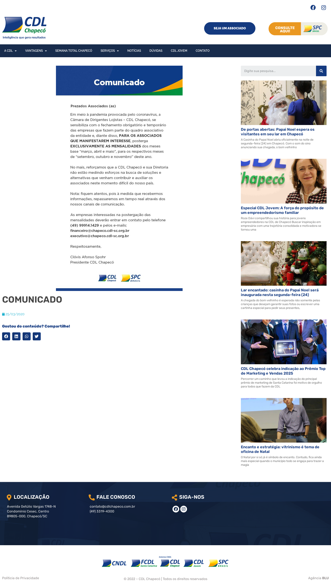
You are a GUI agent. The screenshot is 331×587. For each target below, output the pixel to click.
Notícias (134, 50)
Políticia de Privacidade (20, 578)
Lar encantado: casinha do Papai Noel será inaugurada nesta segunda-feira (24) (280, 292)
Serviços (110, 50)
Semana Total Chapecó (73, 50)
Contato (203, 50)
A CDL (10, 50)
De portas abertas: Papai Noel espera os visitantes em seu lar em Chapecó (278, 131)
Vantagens (36, 50)
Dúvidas (155, 50)
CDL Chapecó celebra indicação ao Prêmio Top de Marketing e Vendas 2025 (283, 371)
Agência (318, 578)
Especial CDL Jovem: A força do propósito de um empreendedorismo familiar (282, 210)
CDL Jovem (179, 50)
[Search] (321, 71)
